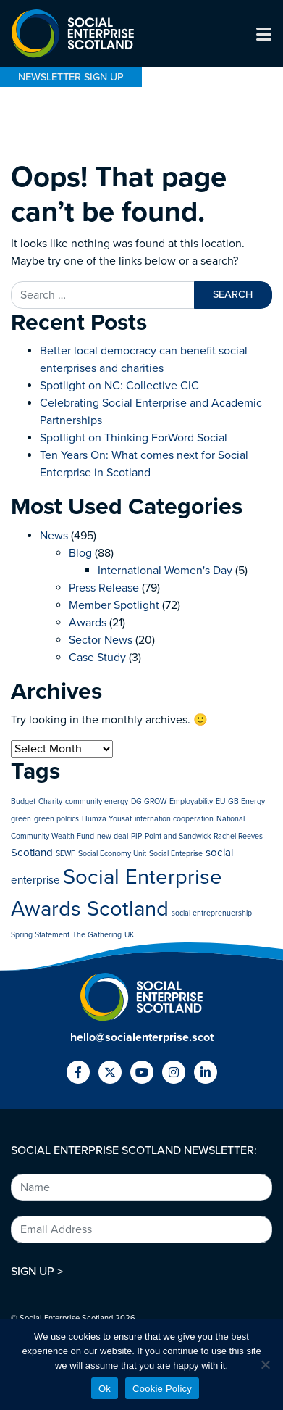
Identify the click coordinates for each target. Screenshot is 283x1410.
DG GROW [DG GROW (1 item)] (148, 801)
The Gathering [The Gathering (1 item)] (97, 935)
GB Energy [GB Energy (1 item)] (246, 801)
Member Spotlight (114, 605)
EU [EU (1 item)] (220, 801)
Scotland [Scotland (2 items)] (32, 852)
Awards (87, 622)
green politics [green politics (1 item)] (56, 819)
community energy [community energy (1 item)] (96, 801)
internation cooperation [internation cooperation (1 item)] (174, 819)
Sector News (100, 640)
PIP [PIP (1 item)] (136, 836)
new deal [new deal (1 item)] (112, 836)
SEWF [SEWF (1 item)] (65, 853)
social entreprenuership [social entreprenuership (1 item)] (212, 913)
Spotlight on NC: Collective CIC (119, 385)
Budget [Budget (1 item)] (23, 801)
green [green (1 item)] (21, 819)
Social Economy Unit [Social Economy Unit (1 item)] (112, 853)
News (54, 535)
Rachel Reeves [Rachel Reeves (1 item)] (238, 836)
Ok (104, 1388)
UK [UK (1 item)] (129, 935)
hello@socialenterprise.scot (142, 1037)
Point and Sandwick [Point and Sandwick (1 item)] (178, 836)
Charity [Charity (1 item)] (50, 801)
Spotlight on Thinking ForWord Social (133, 438)
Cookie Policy (162, 1388)
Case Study (97, 657)
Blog (80, 553)
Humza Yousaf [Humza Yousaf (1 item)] (107, 819)
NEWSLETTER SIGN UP (71, 77)
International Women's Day (165, 570)
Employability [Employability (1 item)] (191, 801)
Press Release (104, 588)
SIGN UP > (37, 1271)
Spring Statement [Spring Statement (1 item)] (40, 935)
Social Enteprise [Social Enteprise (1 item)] (176, 853)
